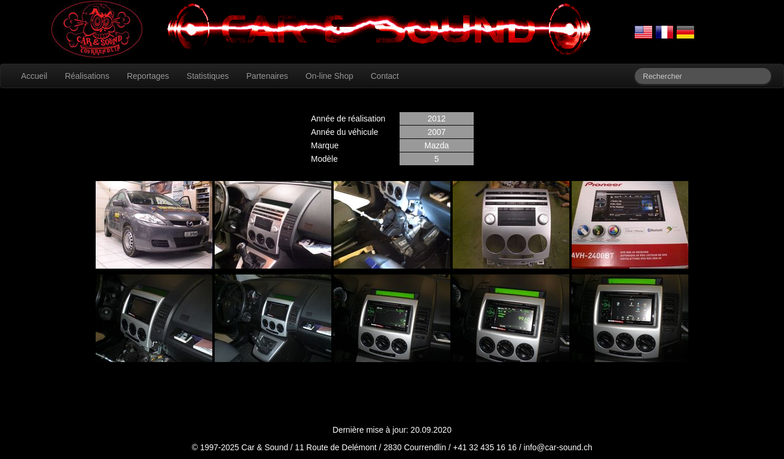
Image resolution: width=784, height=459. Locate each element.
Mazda (436, 145)
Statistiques (208, 76)
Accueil (34, 76)
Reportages (148, 76)
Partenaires (267, 76)
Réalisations (87, 76)
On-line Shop (330, 76)
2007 (437, 132)
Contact (384, 76)
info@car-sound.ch (558, 447)
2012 (437, 118)
